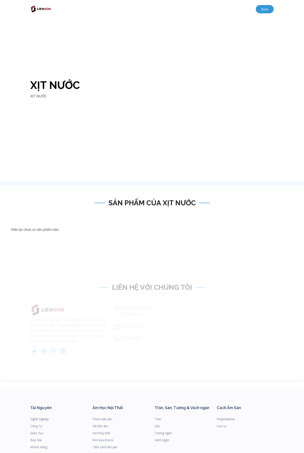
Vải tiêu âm (100, 426)
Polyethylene (226, 419)
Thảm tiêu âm (102, 419)
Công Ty (36, 426)
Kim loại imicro (102, 440)
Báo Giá (36, 440)
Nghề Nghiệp (39, 419)
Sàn (157, 426)
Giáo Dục (37, 433)
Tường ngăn (163, 433)
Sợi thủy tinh (101, 433)
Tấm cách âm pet (104, 447)
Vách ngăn (162, 440)
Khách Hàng (38, 447)
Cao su (222, 426)
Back (264, 9)
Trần (158, 419)
